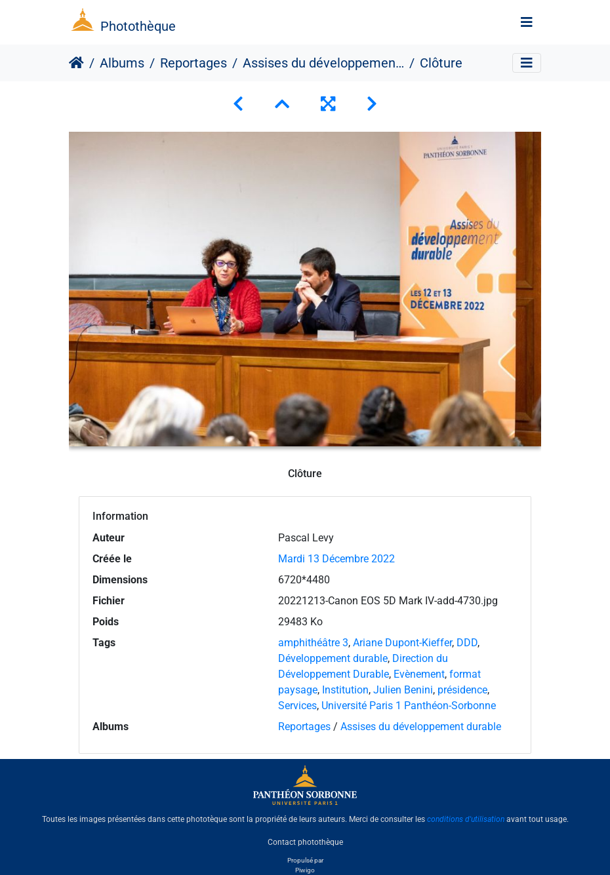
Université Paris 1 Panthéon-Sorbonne (408, 705)
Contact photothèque (305, 841)
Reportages (193, 63)
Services (297, 705)
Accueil (76, 63)
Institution (345, 690)
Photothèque (138, 26)
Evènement (419, 674)
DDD (467, 642)
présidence (462, 690)
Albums (122, 63)
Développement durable (333, 658)
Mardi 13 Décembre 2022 (336, 559)
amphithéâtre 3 (313, 642)
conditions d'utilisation (465, 819)
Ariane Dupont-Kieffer (402, 642)
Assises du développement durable (323, 63)
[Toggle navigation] (526, 22)
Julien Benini (403, 690)
